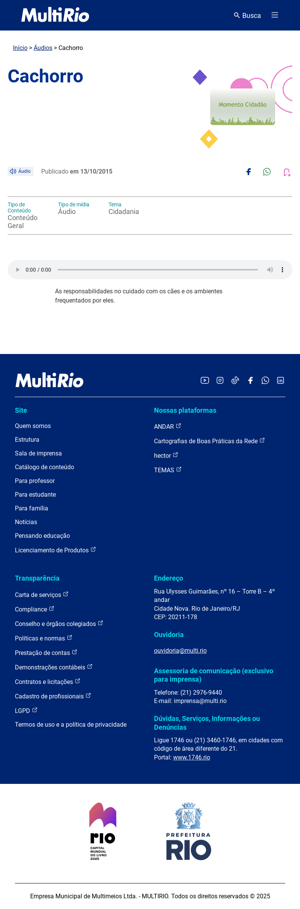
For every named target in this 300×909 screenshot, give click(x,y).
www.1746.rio (191, 757)
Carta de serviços (42, 594)
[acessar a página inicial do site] (55, 15)
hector (166, 455)
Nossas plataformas (185, 410)
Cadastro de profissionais (53, 696)
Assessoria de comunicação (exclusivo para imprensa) (213, 675)
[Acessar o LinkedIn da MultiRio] (280, 380)
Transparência (37, 578)
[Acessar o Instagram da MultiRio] (220, 380)
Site (21, 410)
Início (20, 47)
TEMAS (168, 470)
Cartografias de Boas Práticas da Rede (209, 441)
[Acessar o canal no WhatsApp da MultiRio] (265, 380)
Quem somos (33, 426)
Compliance (35, 609)
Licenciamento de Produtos (55, 550)
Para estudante (35, 494)
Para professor (35, 480)
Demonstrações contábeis (54, 667)
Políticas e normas (44, 638)
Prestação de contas (46, 652)
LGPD (26, 710)
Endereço (168, 578)
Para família (31, 508)
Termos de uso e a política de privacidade (70, 724)
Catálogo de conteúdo (44, 467)
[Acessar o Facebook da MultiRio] (250, 380)
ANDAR (168, 426)
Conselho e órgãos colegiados (59, 623)
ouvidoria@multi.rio (180, 650)
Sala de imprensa (38, 453)
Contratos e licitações (48, 681)
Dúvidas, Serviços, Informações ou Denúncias (207, 722)
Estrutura (27, 439)
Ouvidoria (169, 635)
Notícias (26, 522)
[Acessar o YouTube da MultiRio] (204, 380)
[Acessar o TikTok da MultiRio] (235, 380)
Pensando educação (42, 535)
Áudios (43, 47)
